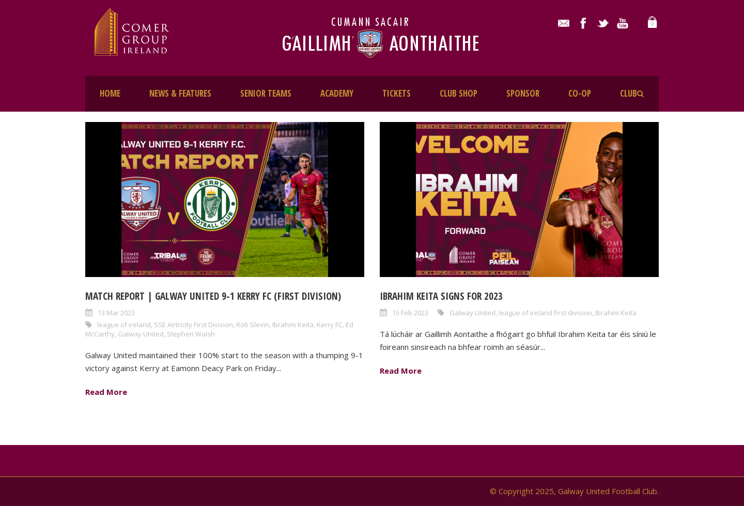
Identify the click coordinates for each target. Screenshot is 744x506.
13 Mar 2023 (116, 312)
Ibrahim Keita (293, 324)
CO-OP (579, 93)
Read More (106, 392)
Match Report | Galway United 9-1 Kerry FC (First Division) (213, 296)
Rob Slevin (252, 324)
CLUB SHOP (458, 93)
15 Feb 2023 (410, 312)
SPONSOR (522, 93)
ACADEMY (336, 93)
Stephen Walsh (191, 334)
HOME (110, 93)
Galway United (141, 334)
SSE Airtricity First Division (193, 324)
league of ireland (124, 324)
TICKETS (396, 93)
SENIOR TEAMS (265, 93)
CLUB (628, 93)
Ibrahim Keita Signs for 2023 (441, 296)
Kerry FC (330, 324)
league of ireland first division (545, 312)
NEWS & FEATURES (180, 93)
